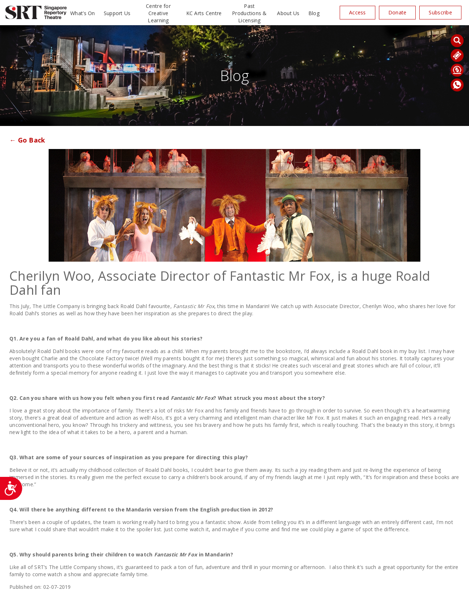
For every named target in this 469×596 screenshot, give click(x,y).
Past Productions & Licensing (249, 13)
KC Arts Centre (204, 13)
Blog (314, 13)
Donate (397, 12)
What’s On (82, 13)
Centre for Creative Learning (158, 13)
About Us (288, 13)
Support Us (117, 13)
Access (357, 12)
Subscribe (440, 12)
